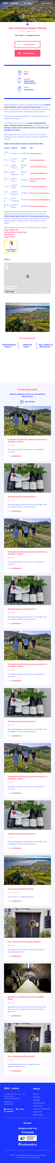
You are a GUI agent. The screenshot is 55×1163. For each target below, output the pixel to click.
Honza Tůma (35, 1157)
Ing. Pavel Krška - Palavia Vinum (15, 232)
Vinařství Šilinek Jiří (11, 230)
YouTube (21, 1109)
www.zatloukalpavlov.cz (38, 173)
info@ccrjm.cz (9, 1101)
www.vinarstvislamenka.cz (39, 193)
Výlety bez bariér (27, 345)
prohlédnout (16, 456)
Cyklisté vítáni (37, 1111)
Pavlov (26, 74)
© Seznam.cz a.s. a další (44, 293)
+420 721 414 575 (29, 81)
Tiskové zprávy (38, 1106)
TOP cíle (35, 1094)
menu (29, 3)
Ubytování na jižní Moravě (41, 1108)
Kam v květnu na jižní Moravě (46, 345)
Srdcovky (48, 3)
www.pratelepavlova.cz (38, 166)
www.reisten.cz (35, 153)
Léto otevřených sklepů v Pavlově (20, 889)
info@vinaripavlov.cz (30, 83)
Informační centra (39, 1103)
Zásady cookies (38, 1114)
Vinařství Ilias (9, 234)
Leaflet (35, 293)
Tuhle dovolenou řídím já (9, 345)
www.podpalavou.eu (37, 160)
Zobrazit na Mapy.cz (11, 287)
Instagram (10, 1111)
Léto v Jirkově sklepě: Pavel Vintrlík (21, 1056)
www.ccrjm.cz (8, 1104)
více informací (28, 44)
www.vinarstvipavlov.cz (38, 186)
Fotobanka (36, 1100)
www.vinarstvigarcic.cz (38, 206)
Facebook (9, 1109)
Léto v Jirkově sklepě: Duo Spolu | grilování (24, 941)
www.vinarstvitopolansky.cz (40, 199)
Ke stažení (36, 1097)
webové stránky (28, 89)
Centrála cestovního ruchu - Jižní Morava (32, 1155)
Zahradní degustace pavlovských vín (22, 496)
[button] (27, 276)
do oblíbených (28, 53)
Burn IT (23, 1157)
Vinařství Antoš (9, 237)
